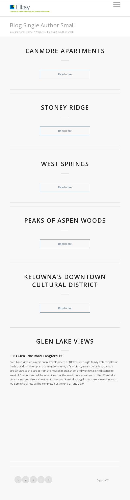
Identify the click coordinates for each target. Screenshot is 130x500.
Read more (65, 74)
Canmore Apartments (65, 51)
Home (29, 31)
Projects (39, 31)
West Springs (65, 164)
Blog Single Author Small (42, 25)
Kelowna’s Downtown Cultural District (65, 281)
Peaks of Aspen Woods (65, 220)
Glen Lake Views (65, 341)
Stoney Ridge (65, 107)
